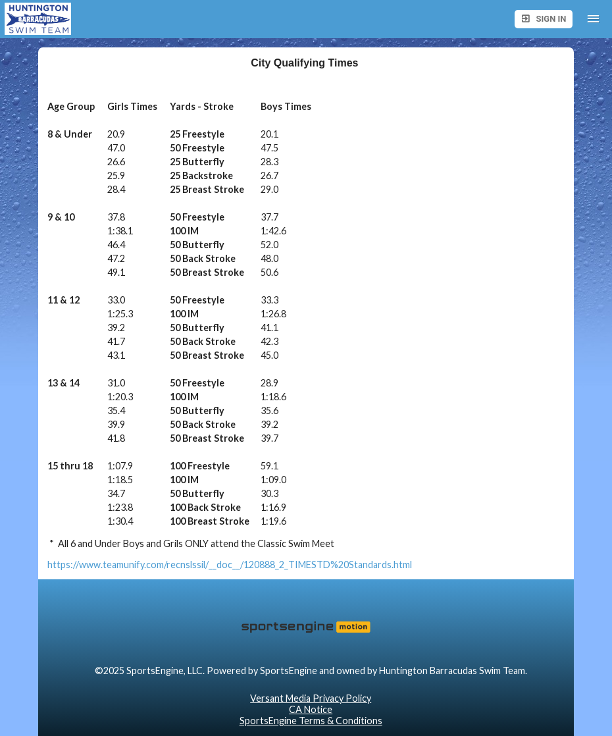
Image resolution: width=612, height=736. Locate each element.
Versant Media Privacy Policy (310, 698)
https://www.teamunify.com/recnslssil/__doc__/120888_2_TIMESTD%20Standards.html (229, 564)
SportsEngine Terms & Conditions (311, 720)
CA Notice (310, 709)
